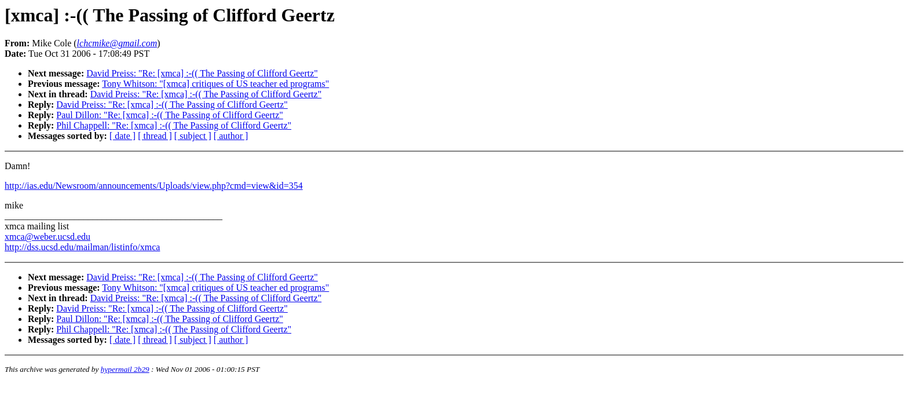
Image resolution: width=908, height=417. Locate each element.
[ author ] (231, 136)
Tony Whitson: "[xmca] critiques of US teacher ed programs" (215, 84)
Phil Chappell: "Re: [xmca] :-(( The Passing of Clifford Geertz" (173, 125)
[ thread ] (155, 136)
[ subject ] (192, 136)
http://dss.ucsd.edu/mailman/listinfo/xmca (82, 247)
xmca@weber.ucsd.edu (47, 237)
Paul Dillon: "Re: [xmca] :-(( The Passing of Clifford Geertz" (169, 115)
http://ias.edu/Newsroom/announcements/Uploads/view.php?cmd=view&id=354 (154, 186)
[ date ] (122, 136)
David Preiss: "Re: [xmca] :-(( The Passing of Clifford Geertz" (202, 73)
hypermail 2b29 (125, 369)
